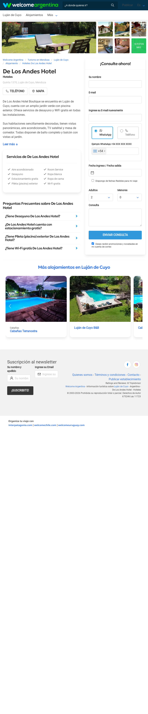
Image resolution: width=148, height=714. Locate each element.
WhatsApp (105, 134)
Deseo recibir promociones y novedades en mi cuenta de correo (115, 245)
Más (50, 15)
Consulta (94, 205)
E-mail (92, 92)
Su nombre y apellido (14, 369)
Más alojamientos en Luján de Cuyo (74, 267)
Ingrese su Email (44, 367)
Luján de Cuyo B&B (86, 328)
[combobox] (99, 151)
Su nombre (95, 77)
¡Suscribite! (20, 390)
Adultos (93, 190)
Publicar (127, 5)
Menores (122, 190)
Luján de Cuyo (12, 15)
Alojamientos (34, 15)
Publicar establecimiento (125, 379)
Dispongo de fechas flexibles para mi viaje (114, 180)
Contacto (133, 375)
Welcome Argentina (75, 386)
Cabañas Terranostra (23, 331)
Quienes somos (82, 375)
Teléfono (130, 134)
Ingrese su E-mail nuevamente (106, 110)
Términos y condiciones (110, 375)
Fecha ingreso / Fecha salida (105, 165)
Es (138, 5)
